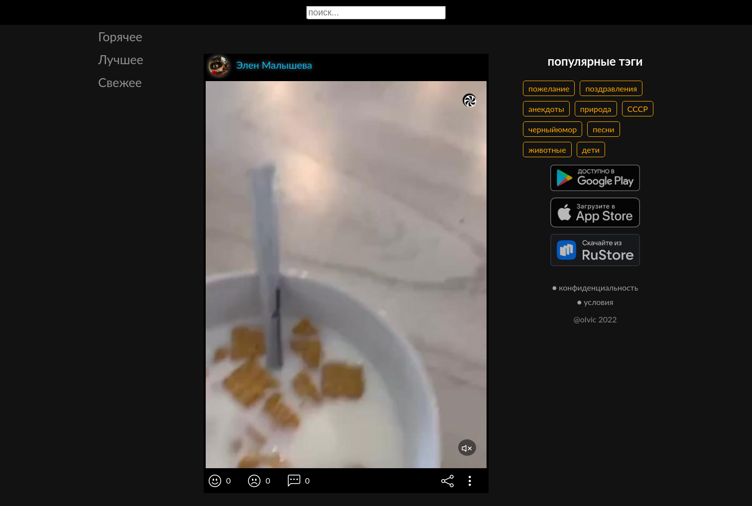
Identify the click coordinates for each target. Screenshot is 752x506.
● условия (595, 301)
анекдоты (546, 108)
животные (547, 149)
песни (603, 129)
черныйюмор (552, 129)
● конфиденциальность (595, 287)
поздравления (611, 88)
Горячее (120, 36)
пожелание (548, 88)
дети (591, 149)
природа (596, 108)
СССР (637, 108)
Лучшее (120, 59)
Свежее (120, 82)
